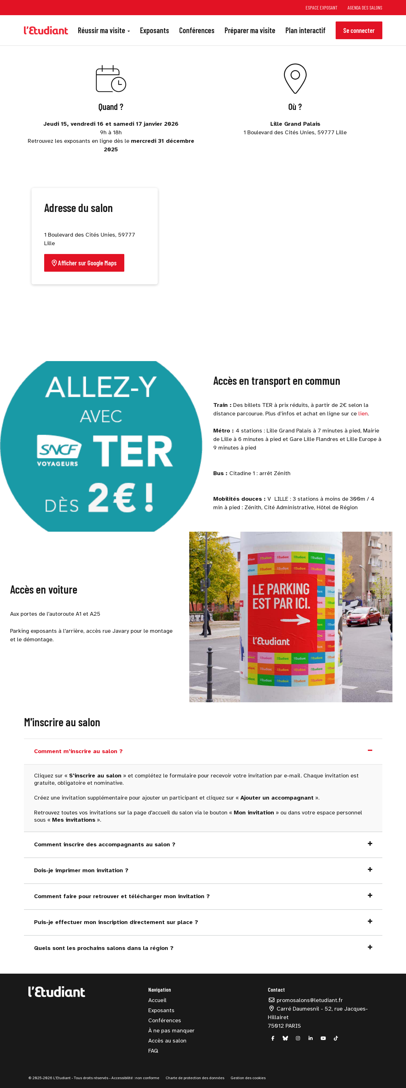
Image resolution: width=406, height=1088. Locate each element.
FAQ (153, 1050)
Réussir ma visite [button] (104, 30)
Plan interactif (305, 30)
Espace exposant (322, 7)
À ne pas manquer (171, 1030)
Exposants (154, 30)
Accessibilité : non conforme (134, 1078)
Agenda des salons (365, 7)
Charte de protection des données (195, 1078)
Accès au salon (167, 1040)
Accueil (157, 1000)
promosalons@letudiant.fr (305, 1000)
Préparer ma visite (250, 30)
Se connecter (359, 30)
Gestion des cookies (248, 1078)
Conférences (197, 30)
